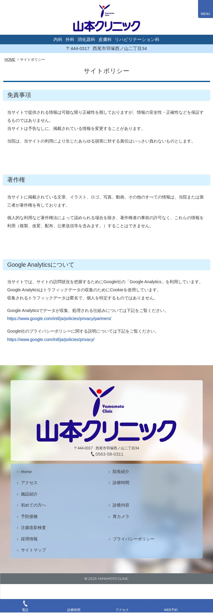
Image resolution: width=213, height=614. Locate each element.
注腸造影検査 (33, 527)
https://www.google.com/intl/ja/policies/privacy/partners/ (59, 318)
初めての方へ (33, 505)
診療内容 (121, 505)
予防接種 (29, 516)
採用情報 (29, 539)
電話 (25, 610)
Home (26, 471)
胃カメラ (121, 516)
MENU (205, 14)
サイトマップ (33, 550)
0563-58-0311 (109, 454)
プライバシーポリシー (133, 539)
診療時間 (121, 482)
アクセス (29, 482)
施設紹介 (29, 494)
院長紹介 (121, 471)
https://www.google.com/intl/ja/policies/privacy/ (50, 339)
